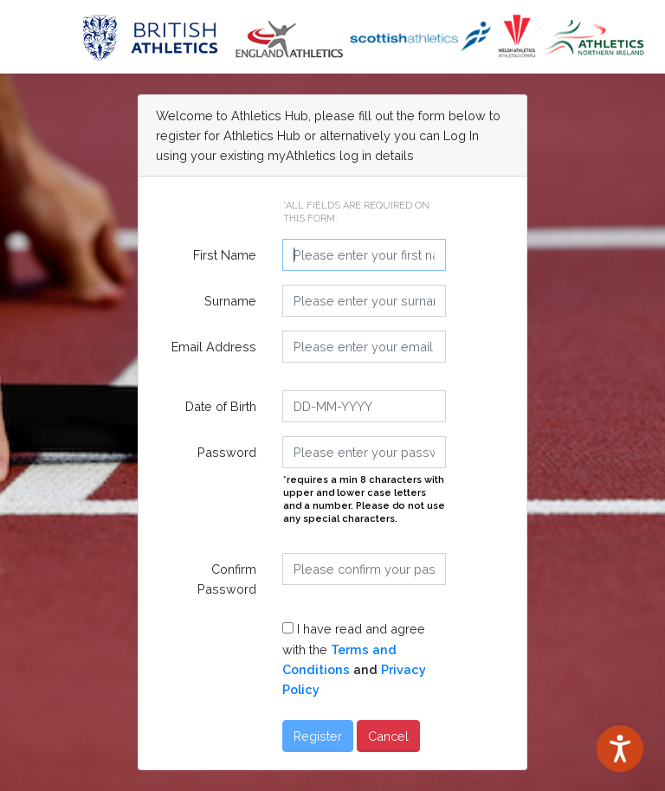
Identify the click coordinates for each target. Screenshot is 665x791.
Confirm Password (226, 579)
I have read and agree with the (354, 658)
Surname (230, 300)
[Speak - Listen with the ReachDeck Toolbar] (620, 748)
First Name (224, 255)
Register (318, 736)
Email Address (213, 346)
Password (226, 452)
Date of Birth (220, 406)
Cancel (388, 736)
